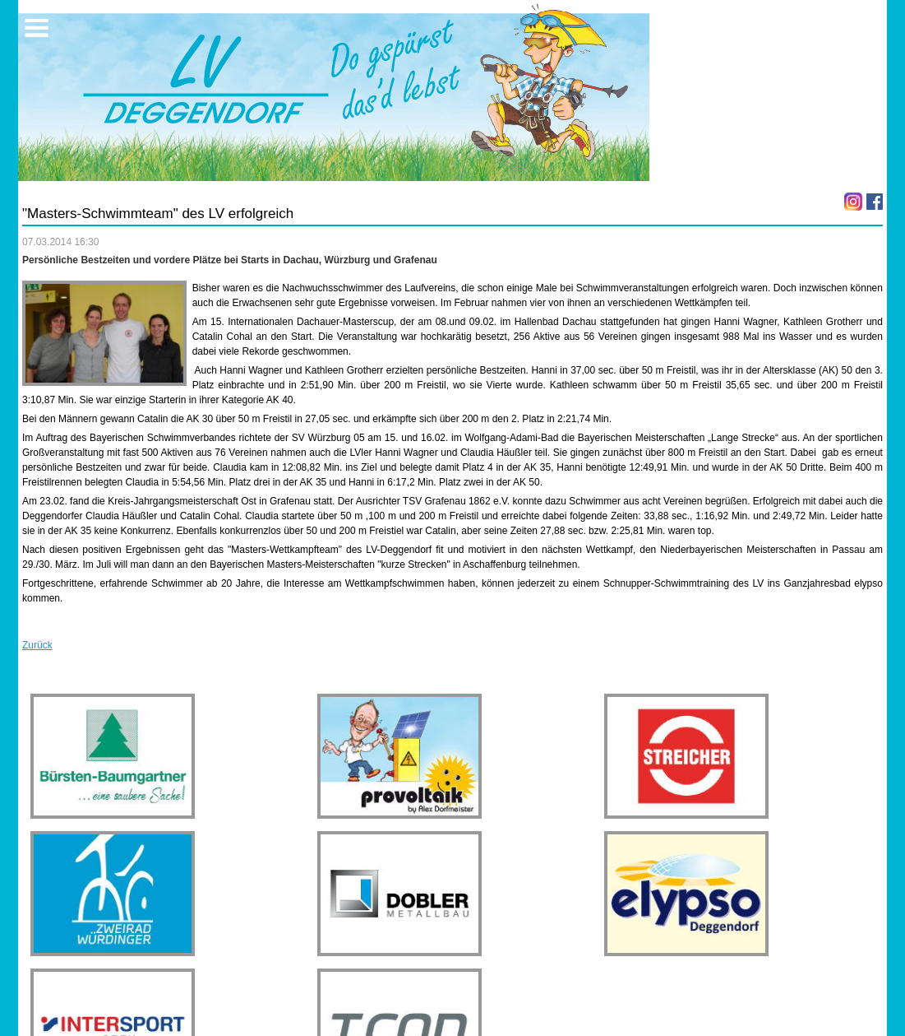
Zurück (37, 645)
